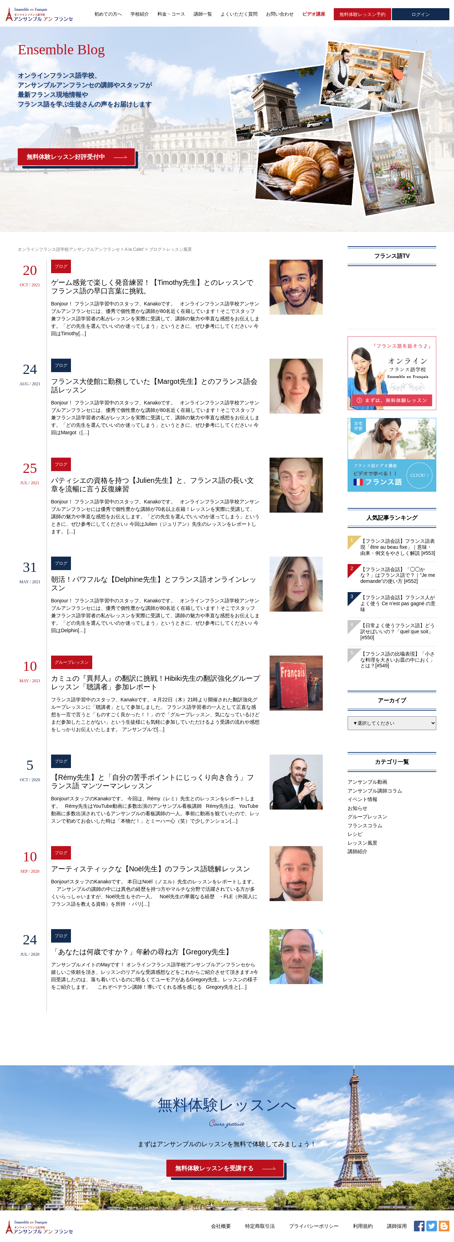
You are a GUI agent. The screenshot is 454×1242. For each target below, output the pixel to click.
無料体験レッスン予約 (362, 14)
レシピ (355, 834)
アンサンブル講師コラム (375, 791)
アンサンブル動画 (367, 782)
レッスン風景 (362, 843)
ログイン (420, 14)
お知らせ (357, 808)
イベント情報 (362, 799)
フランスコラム (365, 825)
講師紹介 (357, 851)
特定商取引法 (260, 1226)
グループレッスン (367, 816)
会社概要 (221, 1226)
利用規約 (363, 1226)
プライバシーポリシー (314, 1226)
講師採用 (397, 1226)
